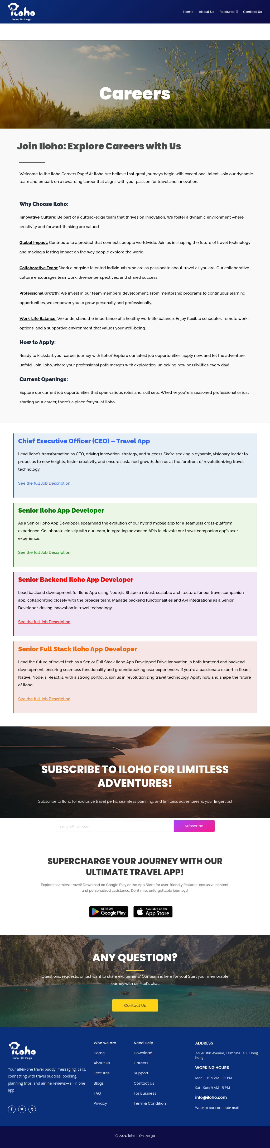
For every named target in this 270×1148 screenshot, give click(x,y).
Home (99, 1053)
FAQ (97, 1093)
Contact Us (144, 1083)
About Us (102, 1063)
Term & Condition (150, 1103)
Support (141, 1073)
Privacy (100, 1103)
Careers (141, 1063)
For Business (145, 1093)
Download (143, 1053)
